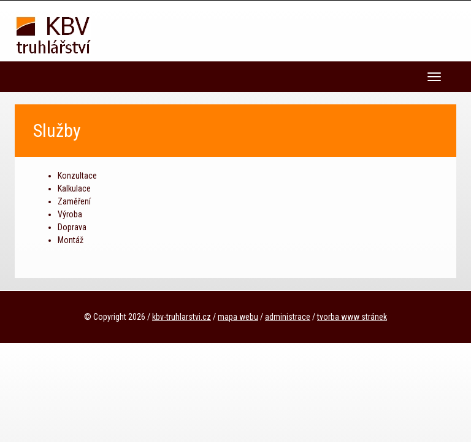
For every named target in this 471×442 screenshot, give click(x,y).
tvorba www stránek (352, 317)
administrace (287, 317)
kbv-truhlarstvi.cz (181, 317)
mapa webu (238, 317)
